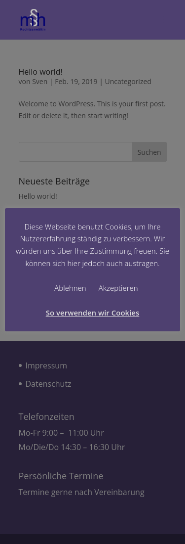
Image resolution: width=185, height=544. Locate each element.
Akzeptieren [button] (118, 288)
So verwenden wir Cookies (93, 312)
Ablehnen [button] (70, 288)
